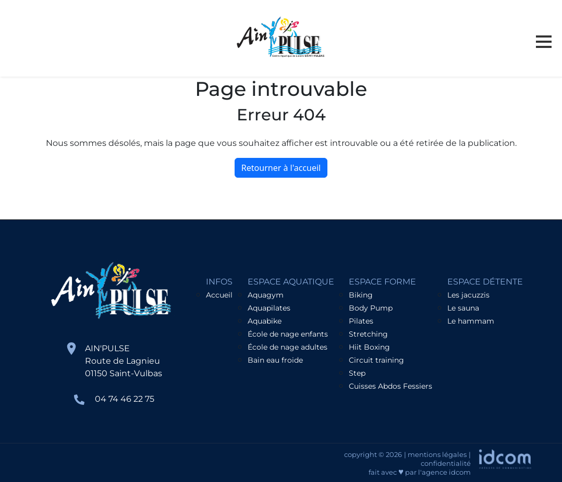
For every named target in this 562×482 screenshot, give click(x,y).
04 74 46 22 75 (124, 399)
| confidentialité (446, 458)
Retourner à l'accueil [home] (281, 168)
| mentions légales (435, 454)
